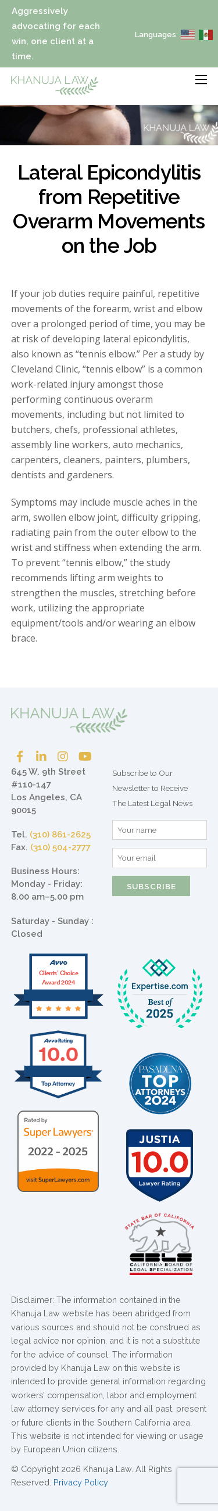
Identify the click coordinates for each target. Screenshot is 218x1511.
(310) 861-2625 (60, 834)
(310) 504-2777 (60, 847)
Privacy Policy (80, 1482)
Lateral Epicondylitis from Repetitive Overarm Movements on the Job (109, 208)
